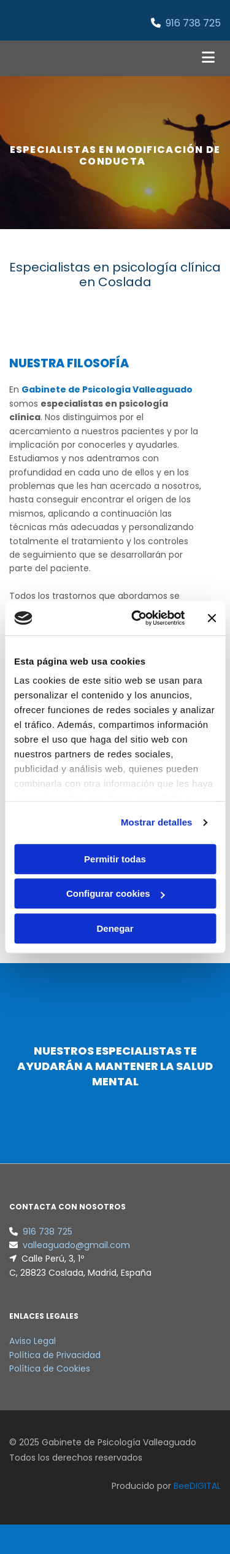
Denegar (114, 928)
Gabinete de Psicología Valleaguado (107, 389)
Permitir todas (115, 859)
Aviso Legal (32, 1341)
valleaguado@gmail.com (76, 1245)
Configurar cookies (115, 893)
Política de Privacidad (55, 1355)
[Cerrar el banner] (211, 618)
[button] (185, 59)
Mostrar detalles (157, 822)
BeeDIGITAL (197, 1486)
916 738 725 (193, 23)
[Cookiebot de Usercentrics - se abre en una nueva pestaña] (137, 618)
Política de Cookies (49, 1368)
